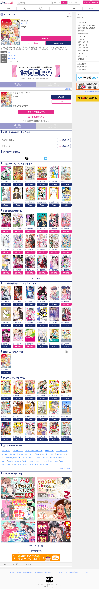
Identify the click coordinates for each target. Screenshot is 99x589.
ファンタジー (6, 451)
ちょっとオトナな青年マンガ (11, 458)
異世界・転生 (49, 451)
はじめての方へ (82, 67)
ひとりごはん (12, 55)
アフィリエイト (60, 572)
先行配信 (18, 461)
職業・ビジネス (28, 461)
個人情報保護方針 (28, 572)
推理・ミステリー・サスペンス (47, 458)
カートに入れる (33, 43)
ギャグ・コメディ (28, 458)
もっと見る (36, 278)
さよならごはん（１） (22, 93)
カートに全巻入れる (36, 117)
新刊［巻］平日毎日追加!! (86, 25)
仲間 (60, 458)
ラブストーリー (18, 451)
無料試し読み (58, 43)
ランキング (82, 39)
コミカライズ (60, 454)
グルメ (10, 52)
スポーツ (38, 461)
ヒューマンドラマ (61, 451)
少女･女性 (24, 23)
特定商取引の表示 (39, 572)
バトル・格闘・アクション (33, 451)
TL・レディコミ (83, 53)
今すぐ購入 (46, 38)
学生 (52, 454)
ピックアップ (81, 22)
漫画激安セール (83, 33)
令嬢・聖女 (45, 454)
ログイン (87, 2)
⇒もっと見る (65, 468)
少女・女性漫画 (83, 47)
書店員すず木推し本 (16, 454)
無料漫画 (81, 31)
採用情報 (18, 572)
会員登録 (95, 2)
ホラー (62, 461)
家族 (3, 465)
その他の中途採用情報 (92, 91)
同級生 (4, 461)
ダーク (9, 465)
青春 (56, 461)
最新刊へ (68, 89)
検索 (64, 3)
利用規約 (86, 572)
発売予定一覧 (82, 45)
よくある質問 (81, 64)
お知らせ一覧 (81, 69)
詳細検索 (81, 59)
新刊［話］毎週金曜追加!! (86, 28)
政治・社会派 (48, 461)
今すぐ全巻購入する (36, 112)
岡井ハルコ (24, 21)
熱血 (31, 465)
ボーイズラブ (29, 454)
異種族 (10, 461)
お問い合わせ (78, 572)
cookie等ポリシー (50, 572)
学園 (37, 454)
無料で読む (6, 231)
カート (61, 101)
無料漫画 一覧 (36, 551)
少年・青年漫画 (83, 50)
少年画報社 (11, 58)
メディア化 (82, 36)
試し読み (61, 97)
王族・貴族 (17, 465)
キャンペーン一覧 (36, 546)
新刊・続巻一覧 (83, 42)
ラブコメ (4, 454)
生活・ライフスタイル (42, 465)
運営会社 (12, 572)
